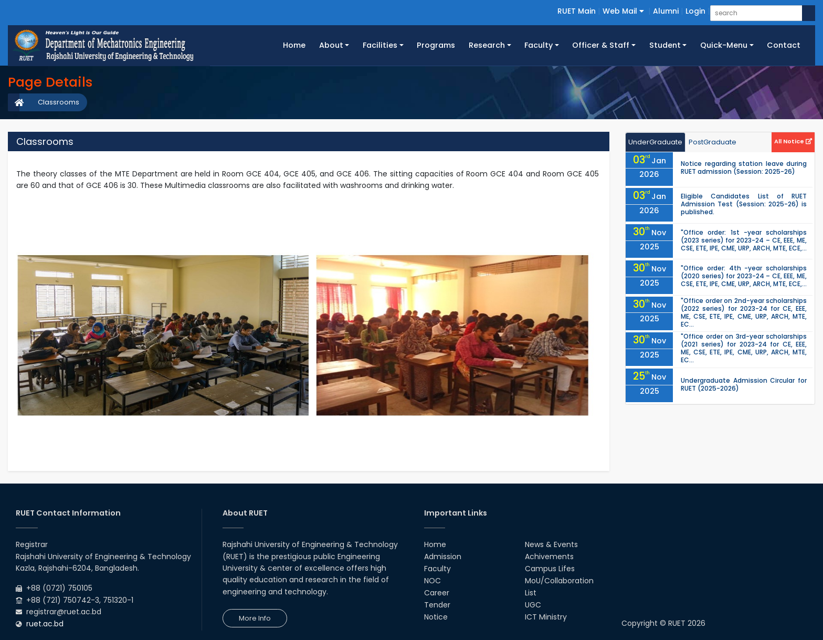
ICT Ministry (546, 617)
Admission (442, 556)
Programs (436, 45)
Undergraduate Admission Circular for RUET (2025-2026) (744, 384)
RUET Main (576, 11)
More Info (255, 618)
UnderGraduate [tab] (655, 142)
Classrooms (58, 102)
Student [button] (665, 45)
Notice (436, 617)
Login (695, 11)
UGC (533, 605)
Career (436, 592)
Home (297, 44)
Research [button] (487, 45)
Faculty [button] (538, 45)
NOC (432, 580)
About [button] (331, 45)
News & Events (551, 544)
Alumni (666, 11)
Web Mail (623, 11)
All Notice (793, 141)
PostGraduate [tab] (712, 142)
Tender (437, 605)
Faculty (437, 568)
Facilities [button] (380, 45)
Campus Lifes (550, 568)
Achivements (549, 556)
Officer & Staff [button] (600, 45)
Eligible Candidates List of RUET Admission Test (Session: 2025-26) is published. (744, 204)
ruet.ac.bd (45, 623)
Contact (783, 45)
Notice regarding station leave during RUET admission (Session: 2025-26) (744, 167)
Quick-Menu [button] (723, 45)
